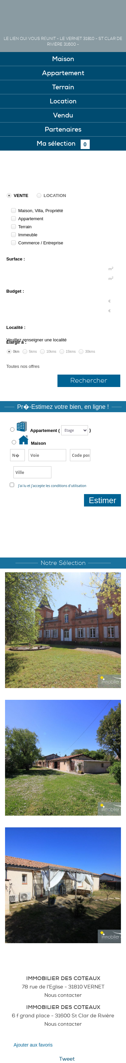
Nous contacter (63, 995)
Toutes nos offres (23, 366)
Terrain (25, 226)
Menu (112, 14)
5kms (33, 351)
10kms (51, 351)
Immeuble (27, 234)
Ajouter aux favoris (33, 1045)
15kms (71, 351)
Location (55, 195)
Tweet (67, 1059)
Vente (21, 195)
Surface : (15, 258)
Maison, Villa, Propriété (40, 210)
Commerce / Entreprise (40, 242)
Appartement (30, 218)
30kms (90, 351)
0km (16, 351)
